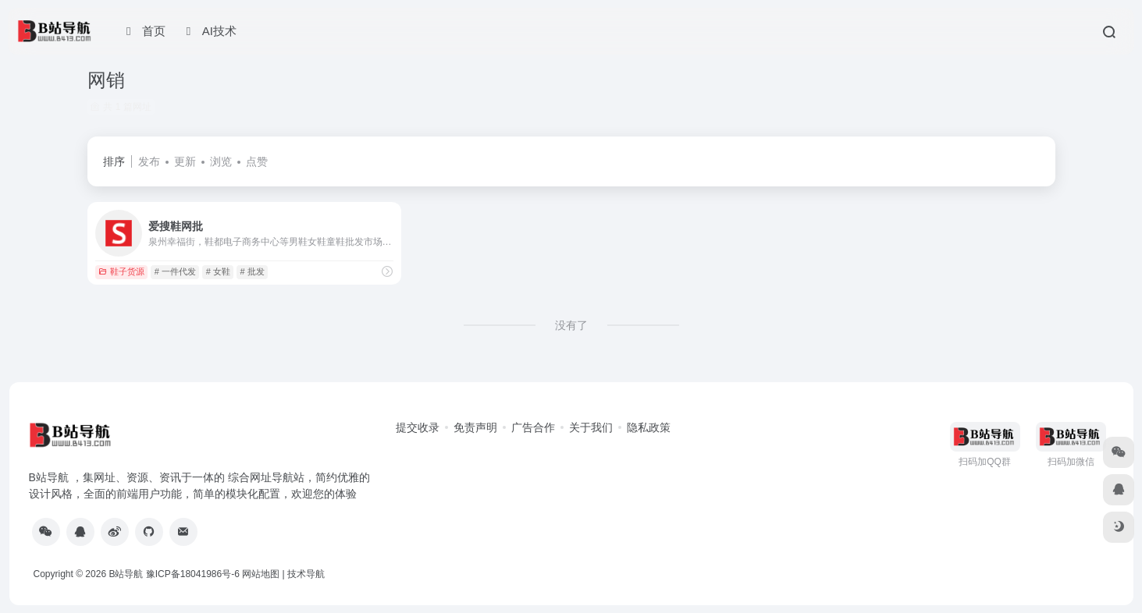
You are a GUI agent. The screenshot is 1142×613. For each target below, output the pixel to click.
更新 (185, 161)
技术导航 (306, 574)
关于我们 (591, 427)
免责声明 (475, 427)
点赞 (257, 161)
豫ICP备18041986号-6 (193, 574)
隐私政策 (649, 427)
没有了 (571, 325)
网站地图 (260, 574)
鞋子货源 (121, 271)
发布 (149, 161)
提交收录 (417, 427)
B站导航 (126, 574)
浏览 (221, 161)
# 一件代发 (175, 271)
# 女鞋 (218, 271)
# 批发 (252, 271)
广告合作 (533, 427)
